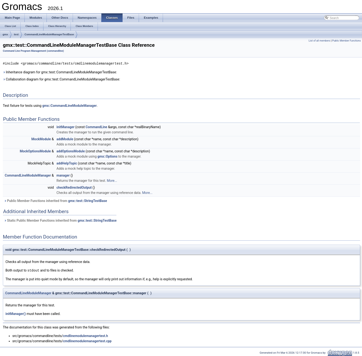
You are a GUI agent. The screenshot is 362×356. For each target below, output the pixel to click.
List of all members (319, 40)
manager (63, 175)
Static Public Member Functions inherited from (60, 220)
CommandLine (96, 127)
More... (112, 180)
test (16, 34)
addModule (65, 139)
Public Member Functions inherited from (55, 200)
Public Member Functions (346, 40)
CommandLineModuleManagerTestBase (49, 34)
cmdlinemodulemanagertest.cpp (87, 340)
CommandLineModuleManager (28, 175)
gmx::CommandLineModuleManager (69, 105)
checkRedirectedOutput (74, 187)
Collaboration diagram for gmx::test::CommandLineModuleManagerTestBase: (61, 79)
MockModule (41, 139)
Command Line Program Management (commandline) (33, 50)
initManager (66, 127)
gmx (5, 34)
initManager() (15, 313)
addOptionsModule (71, 151)
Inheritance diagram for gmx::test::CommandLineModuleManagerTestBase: (60, 72)
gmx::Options (107, 156)
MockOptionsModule (35, 151)
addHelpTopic (67, 163)
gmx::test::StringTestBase (87, 200)
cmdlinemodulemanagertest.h (85, 335)
